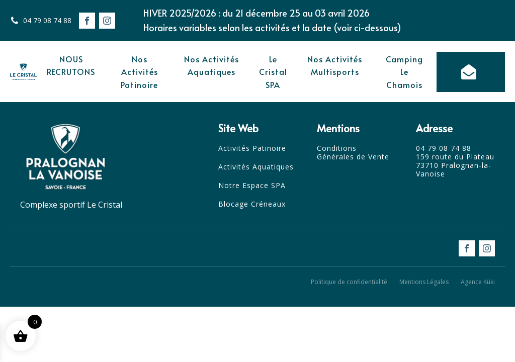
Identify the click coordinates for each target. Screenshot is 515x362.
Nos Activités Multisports (334, 65)
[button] (471, 72)
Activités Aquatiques (256, 167)
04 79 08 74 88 (47, 20)
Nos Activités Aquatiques (211, 65)
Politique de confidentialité (349, 282)
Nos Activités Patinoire (139, 71)
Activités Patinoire (252, 148)
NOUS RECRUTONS (71, 65)
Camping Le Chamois (404, 71)
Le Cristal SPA (273, 71)
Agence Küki (478, 282)
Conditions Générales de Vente (353, 152)
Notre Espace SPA (252, 186)
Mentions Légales (424, 282)
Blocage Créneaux (252, 204)
